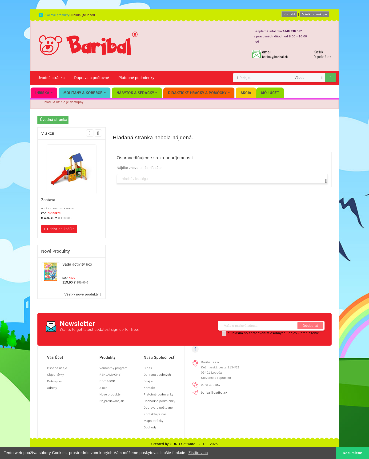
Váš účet (55, 357)
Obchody (150, 427)
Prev (89, 133)
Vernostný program (114, 368)
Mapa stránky (153, 421)
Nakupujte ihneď (83, 15)
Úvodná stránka (51, 78)
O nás (148, 368)
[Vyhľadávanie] (222, 178)
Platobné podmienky (136, 78)
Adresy (52, 388)
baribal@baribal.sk (275, 57)
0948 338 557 (211, 385)
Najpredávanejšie (112, 401)
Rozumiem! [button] (352, 453)
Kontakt (289, 14)
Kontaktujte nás (155, 414)
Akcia (104, 388)
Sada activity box (77, 264)
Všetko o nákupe (314, 14)
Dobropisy (54, 381)
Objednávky (55, 374)
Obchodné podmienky (159, 401)
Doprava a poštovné (91, 78)
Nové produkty (110, 394)
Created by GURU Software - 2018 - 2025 (184, 444)
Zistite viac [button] (198, 453)
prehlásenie (310, 333)
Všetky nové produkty (83, 294)
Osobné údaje (57, 368)
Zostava (48, 200)
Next (98, 133)
